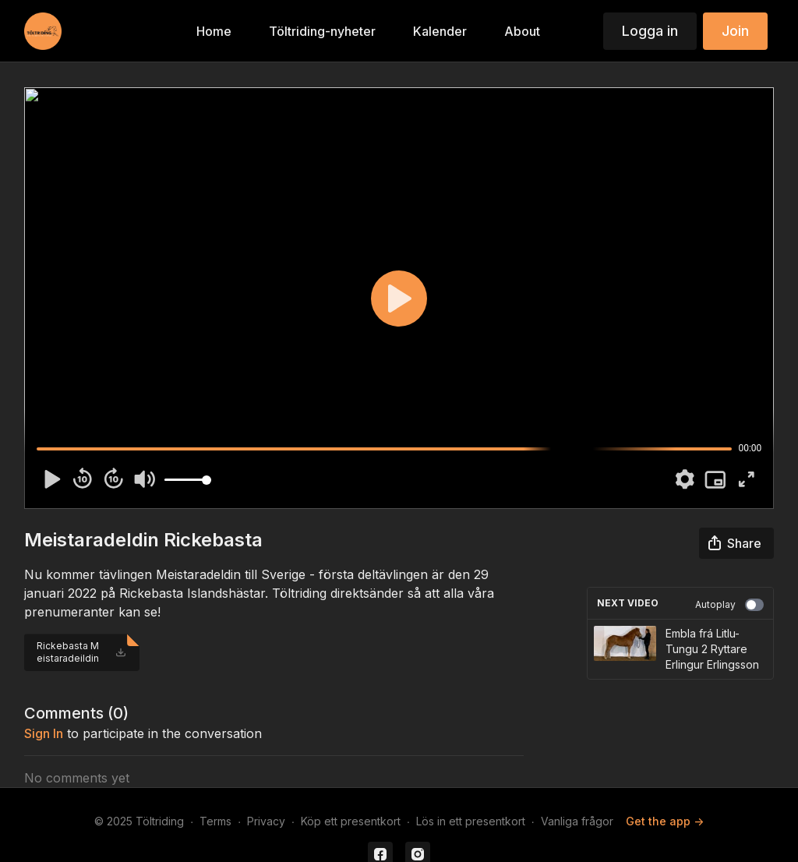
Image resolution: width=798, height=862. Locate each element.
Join (735, 31)
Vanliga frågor (577, 821)
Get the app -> (665, 821)
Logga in (650, 31)
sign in (43, 733)
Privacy (266, 821)
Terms (215, 821)
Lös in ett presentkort (470, 821)
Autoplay (729, 605)
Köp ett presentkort (351, 821)
